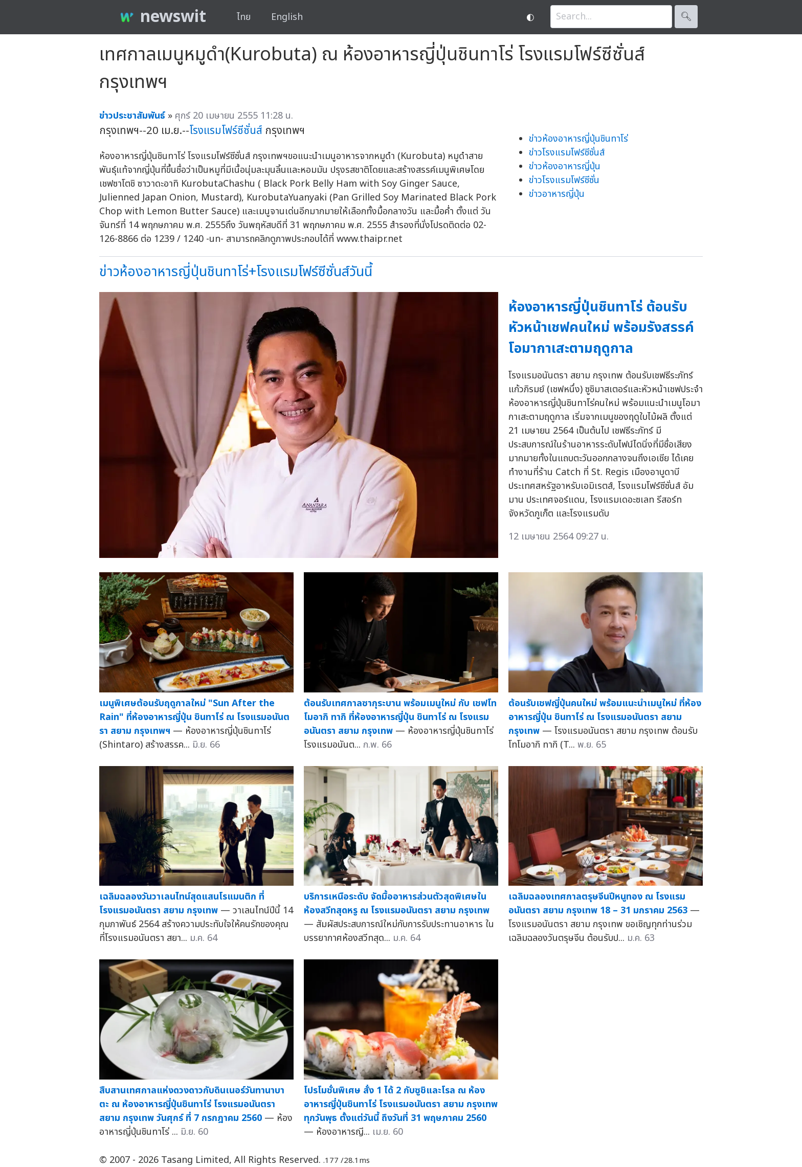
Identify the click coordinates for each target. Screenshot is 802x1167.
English (287, 17)
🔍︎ (686, 17)
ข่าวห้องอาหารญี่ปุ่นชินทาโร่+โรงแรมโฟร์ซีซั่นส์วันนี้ (235, 271)
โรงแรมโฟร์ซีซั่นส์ (225, 131)
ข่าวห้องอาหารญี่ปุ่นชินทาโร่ (578, 139)
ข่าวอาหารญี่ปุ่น (557, 194)
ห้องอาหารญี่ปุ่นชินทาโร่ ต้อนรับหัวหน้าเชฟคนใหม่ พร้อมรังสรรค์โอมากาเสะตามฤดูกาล (601, 328)
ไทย (244, 17)
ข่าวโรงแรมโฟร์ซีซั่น (564, 180)
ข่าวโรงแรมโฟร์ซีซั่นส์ (567, 153)
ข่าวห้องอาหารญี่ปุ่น (564, 166)
